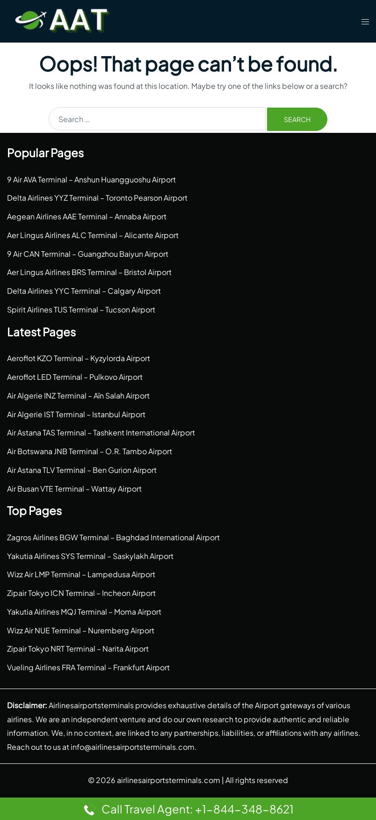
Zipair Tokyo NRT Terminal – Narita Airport (78, 648)
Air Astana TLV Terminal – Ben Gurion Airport (82, 470)
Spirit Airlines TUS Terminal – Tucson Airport (81, 309)
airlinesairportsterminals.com (168, 780)
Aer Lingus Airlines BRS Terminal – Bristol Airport (89, 272)
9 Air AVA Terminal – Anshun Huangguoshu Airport (91, 179)
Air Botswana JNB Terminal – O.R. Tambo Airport (89, 451)
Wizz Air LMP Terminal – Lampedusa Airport (81, 574)
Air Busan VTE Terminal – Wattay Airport (74, 488)
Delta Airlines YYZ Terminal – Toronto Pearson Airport (97, 198)
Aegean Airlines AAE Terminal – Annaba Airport (86, 216)
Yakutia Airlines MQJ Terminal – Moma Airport (84, 612)
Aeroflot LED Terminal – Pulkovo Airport (75, 377)
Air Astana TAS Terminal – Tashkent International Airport (101, 432)
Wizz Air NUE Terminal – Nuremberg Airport (80, 630)
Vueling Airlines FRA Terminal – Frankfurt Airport (88, 667)
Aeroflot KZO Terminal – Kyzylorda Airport (78, 358)
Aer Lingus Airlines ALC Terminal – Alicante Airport (93, 235)
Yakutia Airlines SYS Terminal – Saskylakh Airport (90, 556)
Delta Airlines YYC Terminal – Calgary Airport (84, 291)
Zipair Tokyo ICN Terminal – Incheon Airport (81, 593)
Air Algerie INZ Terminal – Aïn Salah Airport (78, 395)
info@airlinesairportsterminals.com (133, 747)
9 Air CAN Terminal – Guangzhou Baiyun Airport (87, 254)
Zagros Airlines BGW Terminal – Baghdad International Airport (113, 537)
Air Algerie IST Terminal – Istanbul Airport (76, 414)
